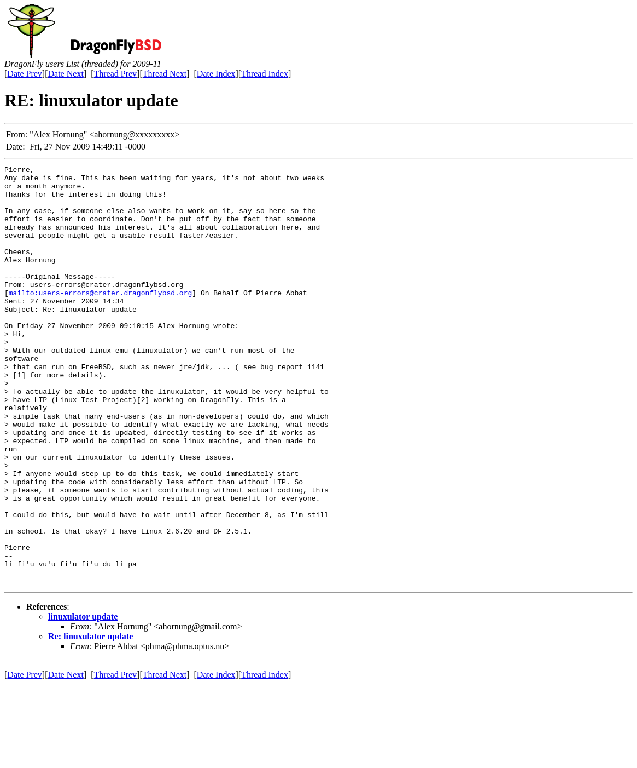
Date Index (216, 73)
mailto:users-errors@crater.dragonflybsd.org (100, 319)
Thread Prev (115, 73)
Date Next (66, 73)
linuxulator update (83, 700)
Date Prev (24, 73)
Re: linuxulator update (90, 720)
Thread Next (164, 73)
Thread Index (264, 73)
